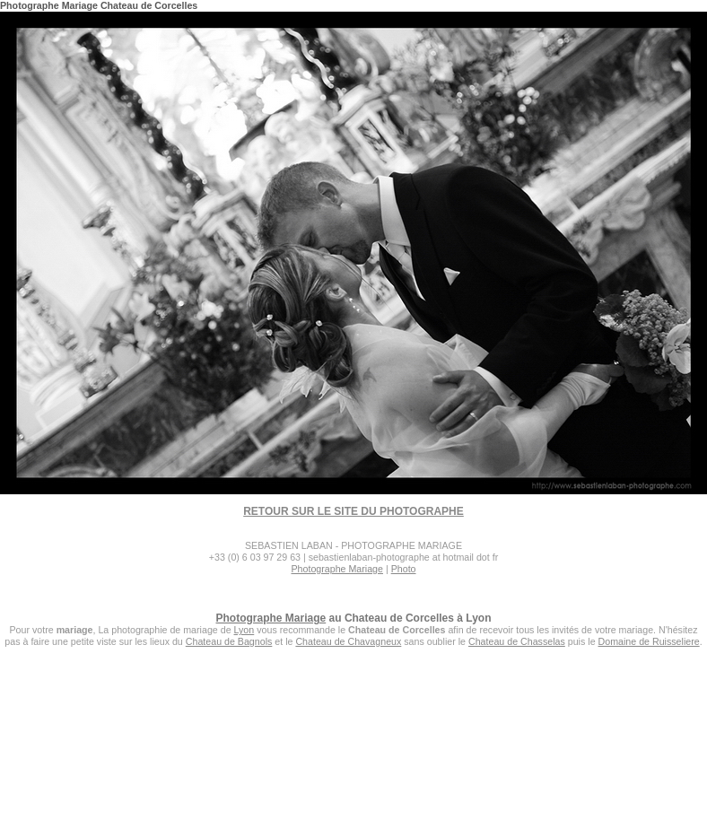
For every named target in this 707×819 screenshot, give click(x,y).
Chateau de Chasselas (516, 641)
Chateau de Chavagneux (348, 641)
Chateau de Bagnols (229, 641)
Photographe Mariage (337, 568)
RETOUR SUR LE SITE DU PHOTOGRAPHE (353, 511)
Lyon (244, 629)
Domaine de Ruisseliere (649, 641)
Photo (403, 568)
